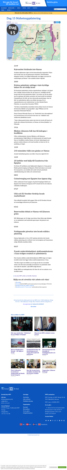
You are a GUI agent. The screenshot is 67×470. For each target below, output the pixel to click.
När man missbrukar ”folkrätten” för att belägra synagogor (21, 333)
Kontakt (25, 407)
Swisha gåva (52, 2)
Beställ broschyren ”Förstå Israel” (24, 287)
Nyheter (35, 8)
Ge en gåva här (26, 304)
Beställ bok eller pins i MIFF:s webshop (25, 285)
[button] (55, 22)
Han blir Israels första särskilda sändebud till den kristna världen (33, 372)
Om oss (9, 10)
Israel (3, 10)
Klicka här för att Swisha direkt (56, 408)
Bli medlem (4, 8)
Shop (29, 8)
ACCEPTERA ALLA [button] (62, 467)
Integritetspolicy (28, 413)
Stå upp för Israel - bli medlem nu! (11, 3)
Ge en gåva (26, 411)
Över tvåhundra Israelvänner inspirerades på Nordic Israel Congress (18, 373)
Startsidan (26, 397)
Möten (24, 8)
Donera (17, 284)
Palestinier (34, 276)
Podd (19, 8)
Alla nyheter (26, 399)
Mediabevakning (28, 401)
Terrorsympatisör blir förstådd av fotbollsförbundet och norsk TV (48, 352)
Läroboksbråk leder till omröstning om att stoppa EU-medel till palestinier (33, 352)
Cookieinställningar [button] (53, 467)
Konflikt (29, 276)
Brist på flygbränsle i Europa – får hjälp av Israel (17, 351)
